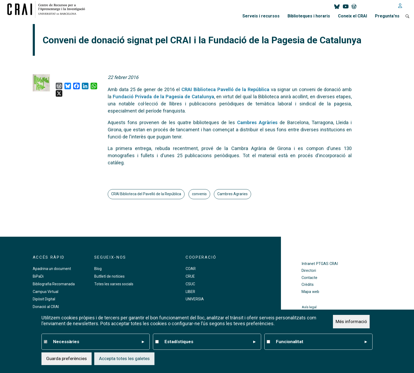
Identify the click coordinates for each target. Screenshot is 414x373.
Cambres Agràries (257, 122)
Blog (98, 269)
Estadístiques (210, 342)
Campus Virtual (45, 292)
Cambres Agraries (232, 194)
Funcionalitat (321, 342)
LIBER (190, 292)
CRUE (190, 276)
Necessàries (98, 342)
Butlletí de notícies (109, 276)
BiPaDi (38, 276)
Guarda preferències (66, 358)
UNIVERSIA (195, 299)
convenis (199, 194)
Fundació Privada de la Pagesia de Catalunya (163, 96)
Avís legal (309, 307)
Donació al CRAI (46, 307)
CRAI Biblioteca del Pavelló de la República (146, 194)
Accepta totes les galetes (124, 358)
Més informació (351, 321)
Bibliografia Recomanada (54, 284)
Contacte (309, 278)
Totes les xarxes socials (113, 284)
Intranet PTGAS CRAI (320, 264)
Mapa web (310, 292)
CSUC (190, 284)
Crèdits (308, 284)
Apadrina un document (52, 269)
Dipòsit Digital (44, 299)
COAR (191, 269)
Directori (309, 270)
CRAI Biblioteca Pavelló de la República (225, 89)
